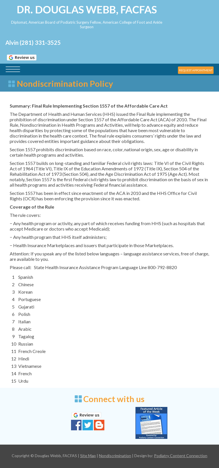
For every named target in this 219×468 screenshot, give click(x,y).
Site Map (88, 455)
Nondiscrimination (115, 455)
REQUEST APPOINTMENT (195, 70)
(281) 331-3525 (40, 42)
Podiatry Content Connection (180, 455)
